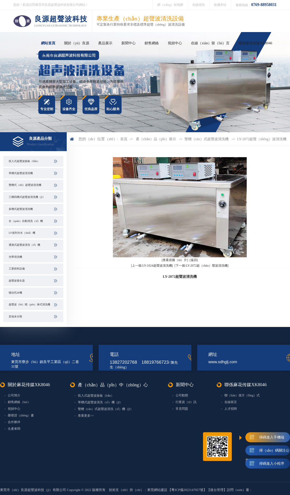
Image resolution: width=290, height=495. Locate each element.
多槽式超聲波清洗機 (21, 209)
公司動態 (180, 395)
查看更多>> (84, 415)
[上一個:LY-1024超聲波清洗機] (152, 265)
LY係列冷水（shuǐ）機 (22, 232)
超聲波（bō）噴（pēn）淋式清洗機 (29, 304)
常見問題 (180, 408)
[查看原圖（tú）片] (175, 260)
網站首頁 (48, 43)
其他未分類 (15, 316)
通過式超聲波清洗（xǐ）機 (24, 244)
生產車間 (12, 428)
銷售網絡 (152, 43)
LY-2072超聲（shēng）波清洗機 (261, 139)
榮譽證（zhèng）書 (19, 415)
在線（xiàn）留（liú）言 (210, 43)
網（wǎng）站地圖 (170, 4)
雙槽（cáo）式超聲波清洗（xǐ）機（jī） (104, 409)
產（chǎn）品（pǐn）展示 (156, 139)
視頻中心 (175, 43)
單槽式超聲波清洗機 (21, 173)
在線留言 (229, 402)
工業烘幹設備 (17, 268)
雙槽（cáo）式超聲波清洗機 (206, 139)
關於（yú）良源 (76, 43)
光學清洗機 (15, 256)
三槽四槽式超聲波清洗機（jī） (27, 197)
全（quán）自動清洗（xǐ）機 (26, 221)
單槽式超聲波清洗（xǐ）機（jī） (98, 402)
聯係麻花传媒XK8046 (255, 43)
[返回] (194, 260)
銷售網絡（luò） (17, 402)
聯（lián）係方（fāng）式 (240, 395)
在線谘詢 (198, 4)
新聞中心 (128, 43)
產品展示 (105, 43)
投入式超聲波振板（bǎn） (24, 161)
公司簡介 (12, 395)
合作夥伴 (12, 422)
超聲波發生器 (17, 280)
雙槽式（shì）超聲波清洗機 (25, 185)
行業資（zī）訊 (184, 402)
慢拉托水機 (15, 292)
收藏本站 (220, 4)
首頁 (123, 139)
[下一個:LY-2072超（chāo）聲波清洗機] (201, 265)
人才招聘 (229, 408)
